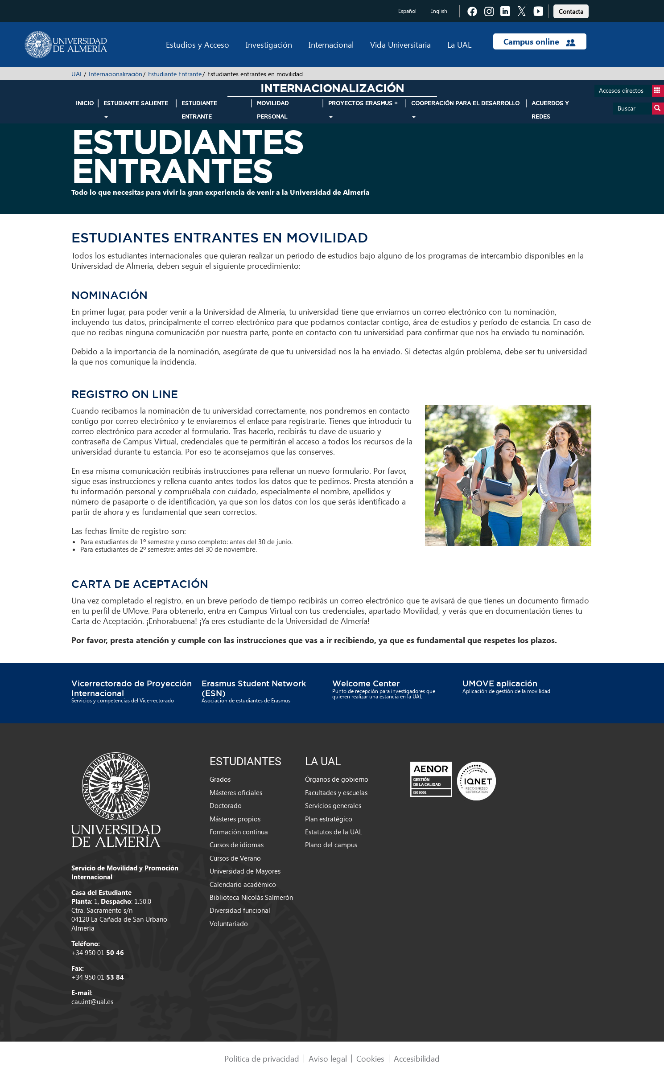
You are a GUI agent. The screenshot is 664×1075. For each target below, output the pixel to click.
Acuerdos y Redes (550, 109)
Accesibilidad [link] (417, 1058)
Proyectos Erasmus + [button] (363, 109)
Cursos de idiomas (237, 844)
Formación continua (239, 831)
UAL (77, 74)
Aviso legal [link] (328, 1058)
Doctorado (226, 805)
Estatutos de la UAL (333, 831)
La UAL (459, 44)
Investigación (269, 44)
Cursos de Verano (235, 857)
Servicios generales (333, 805)
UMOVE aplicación (499, 683)
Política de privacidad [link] (261, 1058)
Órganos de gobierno (336, 779)
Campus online (539, 41)
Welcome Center (366, 683)
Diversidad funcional (240, 910)
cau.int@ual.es (92, 1001)
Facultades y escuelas (336, 792)
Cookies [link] (370, 1058)
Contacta (571, 11)
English (438, 11)
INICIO (85, 103)
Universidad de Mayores (245, 870)
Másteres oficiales (236, 792)
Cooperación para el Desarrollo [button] (465, 109)
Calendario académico (243, 884)
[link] (571, 10)
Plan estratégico (328, 818)
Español (407, 11)
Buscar (641, 109)
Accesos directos (631, 91)
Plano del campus (331, 844)
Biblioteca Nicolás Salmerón (251, 897)
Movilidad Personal (273, 109)
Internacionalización (115, 74)
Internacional (331, 44)
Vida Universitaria (400, 44)
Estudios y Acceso (197, 44)
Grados (220, 779)
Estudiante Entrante (175, 74)
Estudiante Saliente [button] (135, 109)
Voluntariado (229, 923)
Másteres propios (235, 818)
